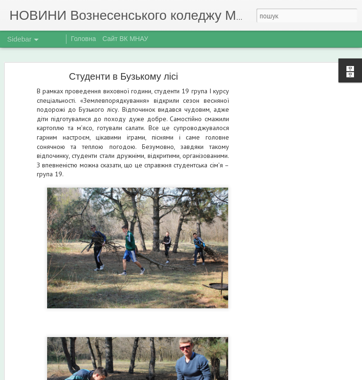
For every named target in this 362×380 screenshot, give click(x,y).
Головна (83, 38)
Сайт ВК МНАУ (125, 38)
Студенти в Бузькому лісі (123, 76)
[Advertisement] (281, 224)
